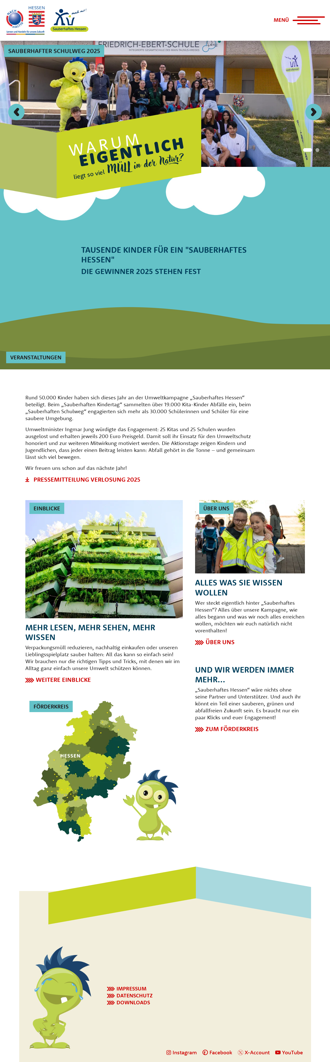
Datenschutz (134, 995)
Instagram (181, 1052)
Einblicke (47, 508)
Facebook (217, 1052)
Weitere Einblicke (63, 679)
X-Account (254, 1052)
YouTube (289, 1052)
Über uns (216, 508)
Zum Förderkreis (232, 729)
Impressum (131, 988)
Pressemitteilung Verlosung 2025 (87, 479)
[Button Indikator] (307, 149)
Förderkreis (51, 706)
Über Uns (220, 642)
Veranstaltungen (35, 357)
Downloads (133, 1002)
